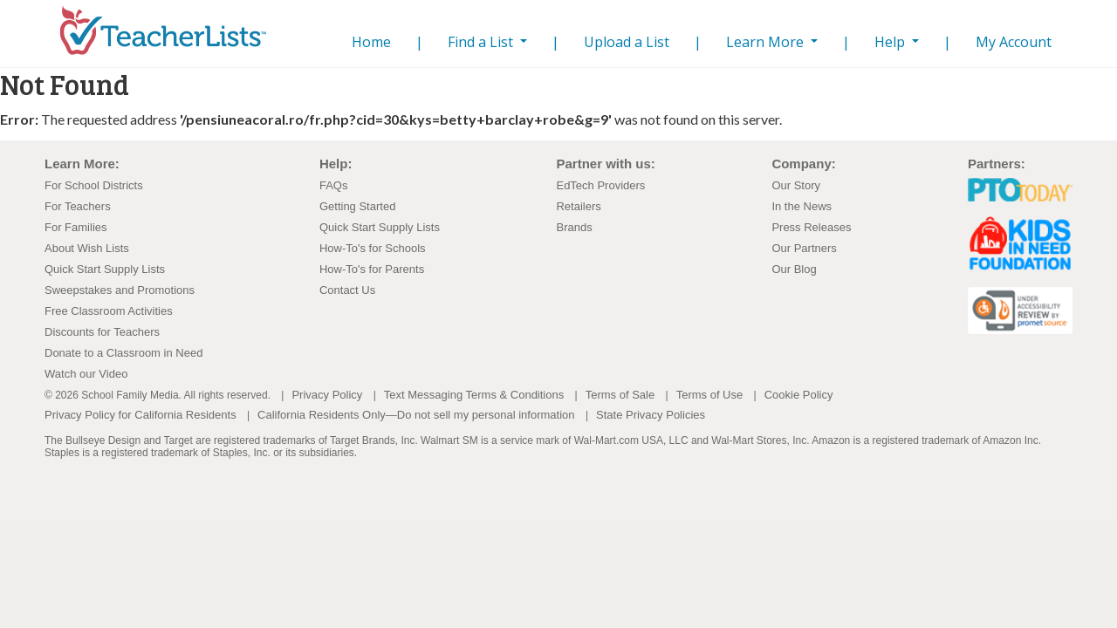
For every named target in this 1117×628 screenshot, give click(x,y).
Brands (574, 227)
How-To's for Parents (371, 269)
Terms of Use (710, 394)
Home (368, 41)
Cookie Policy (798, 394)
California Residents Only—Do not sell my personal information (415, 414)
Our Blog (793, 269)
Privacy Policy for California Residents (140, 414)
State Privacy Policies (650, 414)
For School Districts (94, 185)
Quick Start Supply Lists (105, 269)
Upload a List (626, 41)
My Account (1014, 41)
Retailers (578, 206)
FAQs (333, 185)
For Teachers (78, 206)
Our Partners (803, 248)
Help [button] (891, 41)
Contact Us (347, 290)
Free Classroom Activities (109, 310)
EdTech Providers (600, 185)
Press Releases (811, 227)
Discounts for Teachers (102, 331)
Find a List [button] (482, 41)
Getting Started (357, 206)
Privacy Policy (326, 394)
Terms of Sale (620, 394)
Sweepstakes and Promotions (120, 290)
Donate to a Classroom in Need (123, 352)
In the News (801, 206)
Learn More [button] (766, 41)
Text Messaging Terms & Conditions (474, 394)
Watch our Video (86, 373)
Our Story (795, 185)
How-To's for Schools (372, 248)
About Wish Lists (87, 248)
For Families (76, 227)
